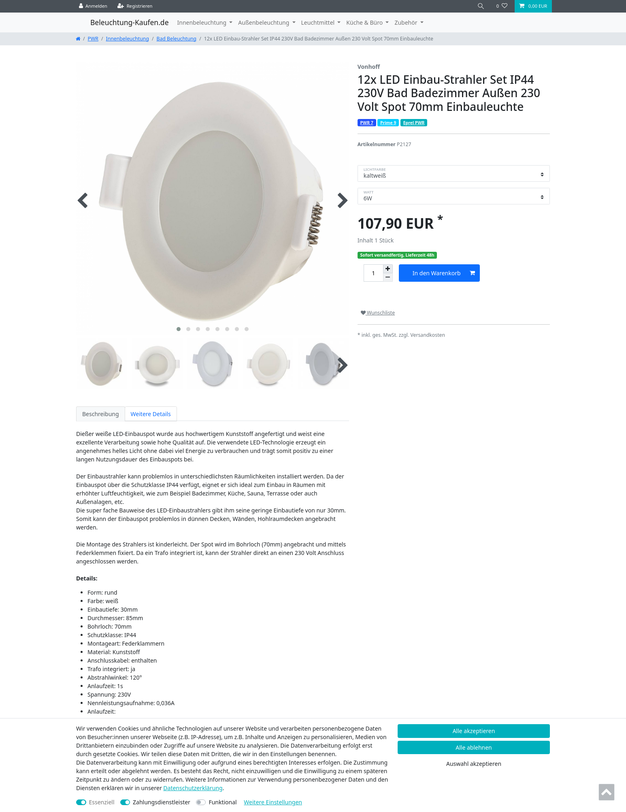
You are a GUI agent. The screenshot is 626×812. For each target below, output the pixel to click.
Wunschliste (378, 312)
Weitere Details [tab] (151, 414)
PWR (93, 38)
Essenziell (102, 802)
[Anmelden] (93, 6)
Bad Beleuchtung (177, 38)
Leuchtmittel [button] (318, 22)
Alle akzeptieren (474, 731)
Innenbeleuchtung (127, 38)
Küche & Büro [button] (365, 22)
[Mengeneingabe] (373, 273)
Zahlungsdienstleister (161, 802)
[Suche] (481, 6)
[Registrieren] (135, 6)
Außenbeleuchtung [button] (264, 22)
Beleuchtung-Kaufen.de (129, 22)
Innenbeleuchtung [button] (202, 22)
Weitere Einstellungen (273, 802)
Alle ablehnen (474, 747)
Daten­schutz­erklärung (192, 788)
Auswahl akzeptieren (473, 763)
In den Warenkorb (444, 273)
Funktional (222, 802)
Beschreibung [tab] (100, 414)
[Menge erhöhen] (388, 268)
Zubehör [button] (406, 22)
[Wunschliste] (502, 6)
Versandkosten (427, 335)
